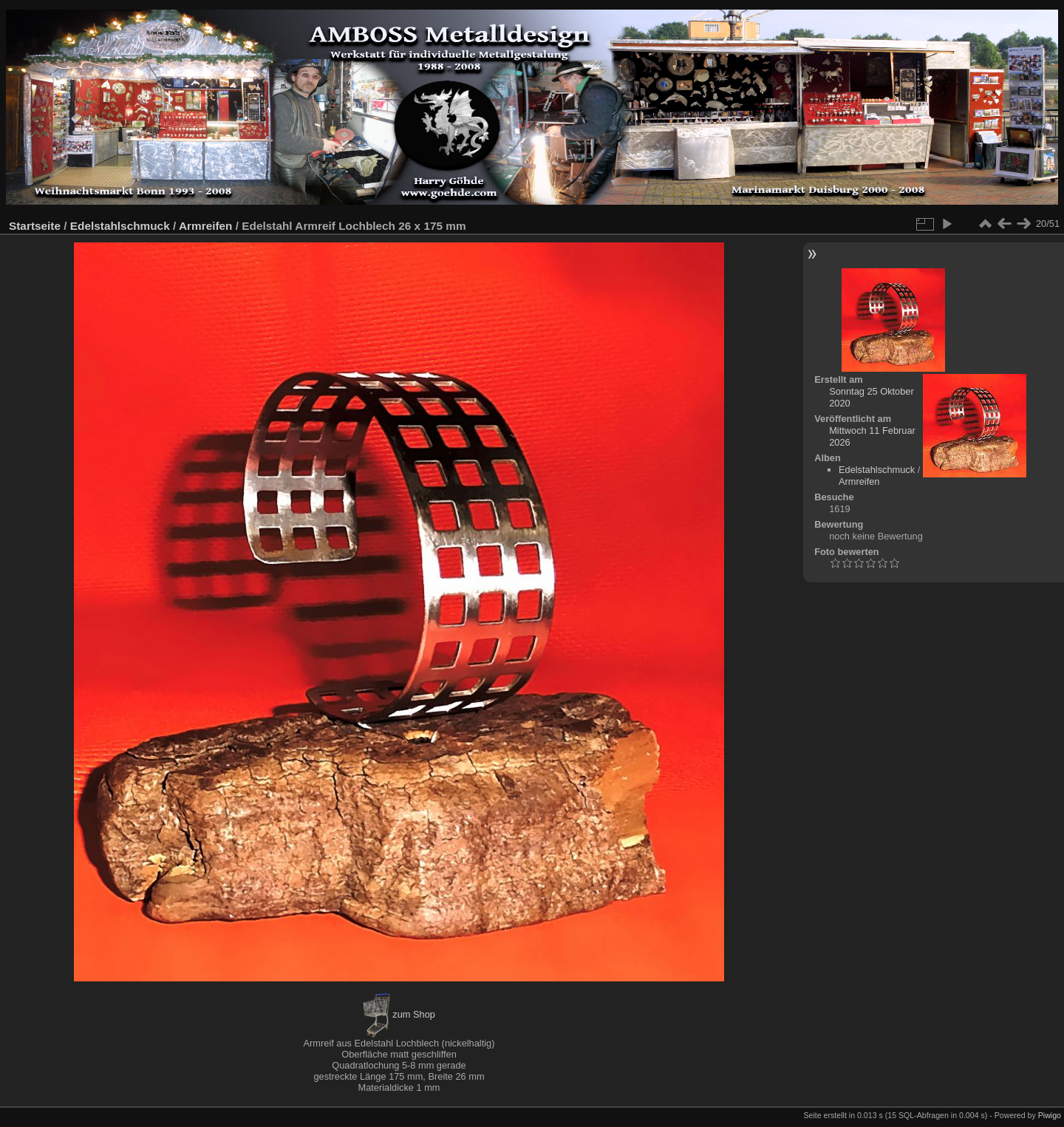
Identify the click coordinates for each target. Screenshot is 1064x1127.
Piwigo (1049, 1115)
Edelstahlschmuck (120, 225)
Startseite (35, 225)
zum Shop (399, 1014)
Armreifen (206, 225)
